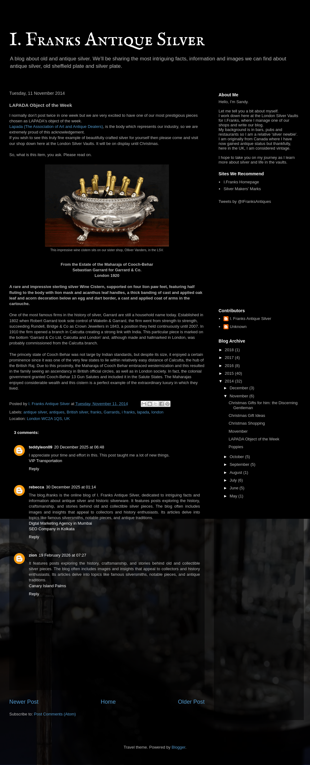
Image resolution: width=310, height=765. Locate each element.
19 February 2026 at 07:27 (62, 555)
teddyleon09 (40, 447)
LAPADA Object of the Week (253, 439)
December (240, 388)
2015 (230, 373)
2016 (230, 365)
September (240, 464)
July (234, 480)
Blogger (178, 747)
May (234, 496)
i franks (128, 412)
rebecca (36, 487)
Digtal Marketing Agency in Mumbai (60, 523)
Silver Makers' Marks (242, 188)
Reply (34, 468)
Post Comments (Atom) (55, 714)
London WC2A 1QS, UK (48, 418)
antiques (56, 412)
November (240, 396)
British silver (77, 412)
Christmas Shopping (246, 423)
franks (96, 412)
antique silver (35, 412)
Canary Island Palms (47, 586)
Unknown (238, 326)
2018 (230, 350)
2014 (230, 381)
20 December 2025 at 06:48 (79, 447)
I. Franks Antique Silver (107, 40)
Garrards (111, 412)
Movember (237, 431)
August (236, 472)
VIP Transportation (45, 460)
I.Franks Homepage (241, 182)
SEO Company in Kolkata (51, 529)
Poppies (235, 446)
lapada (143, 412)
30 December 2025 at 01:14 (71, 487)
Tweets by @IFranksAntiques (245, 201)
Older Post (191, 702)
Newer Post (23, 702)
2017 (230, 357)
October (237, 456)
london (157, 412)
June (235, 488)
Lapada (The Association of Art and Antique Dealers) (56, 126)
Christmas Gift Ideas (246, 415)
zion (33, 555)
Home (108, 702)
